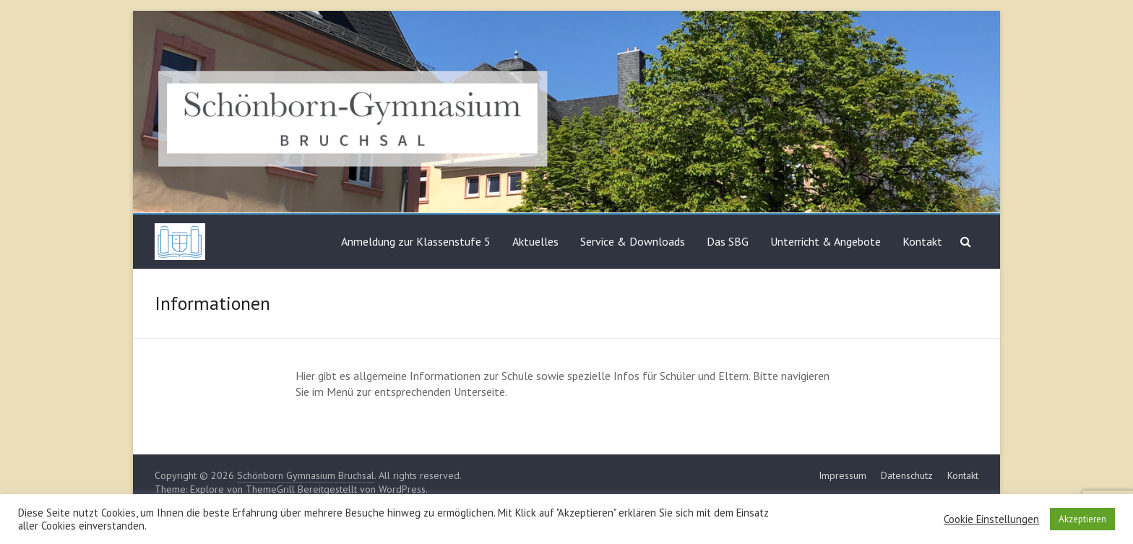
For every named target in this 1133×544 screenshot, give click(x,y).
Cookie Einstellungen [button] (991, 519)
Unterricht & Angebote (825, 241)
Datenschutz (907, 475)
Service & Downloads (632, 241)
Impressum (842, 475)
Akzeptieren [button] (1082, 519)
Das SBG (728, 241)
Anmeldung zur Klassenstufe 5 (416, 241)
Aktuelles (535, 241)
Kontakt (922, 241)
